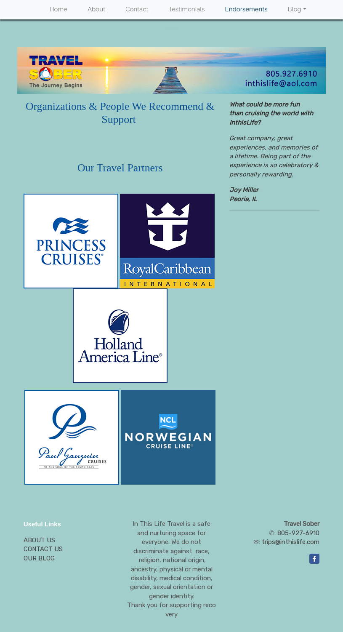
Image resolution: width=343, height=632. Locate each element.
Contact (136, 9)
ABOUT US (39, 540)
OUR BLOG (39, 558)
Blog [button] (294, 9)
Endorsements (246, 9)
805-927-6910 (298, 533)
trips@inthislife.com (290, 542)
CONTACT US (43, 549)
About (96, 9)
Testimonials (187, 9)
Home (58, 9)
